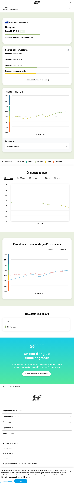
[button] (3, 2)
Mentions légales (7, 453)
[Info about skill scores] (68, 50)
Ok (21, 481)
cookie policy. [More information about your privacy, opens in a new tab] (25, 477)
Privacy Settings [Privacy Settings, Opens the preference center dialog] (6, 481)
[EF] (37, 2)
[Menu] (70, 8)
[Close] (70, 471)
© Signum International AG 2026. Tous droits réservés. (19, 464)
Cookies (5, 458)
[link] (10, 8)
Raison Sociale (7, 449)
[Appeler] (71, 2)
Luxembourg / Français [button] (11, 444)
